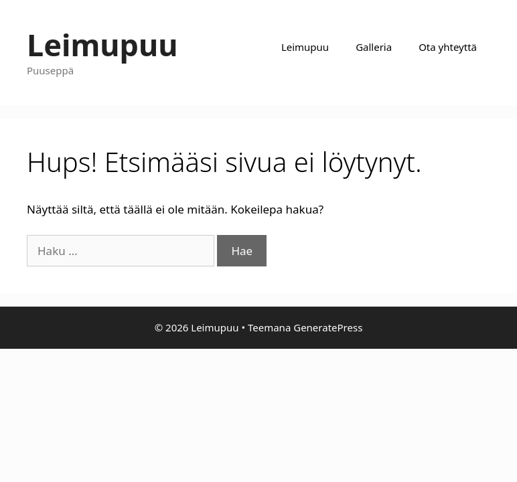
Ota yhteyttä (448, 47)
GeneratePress (327, 327)
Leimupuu (102, 44)
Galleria (374, 47)
